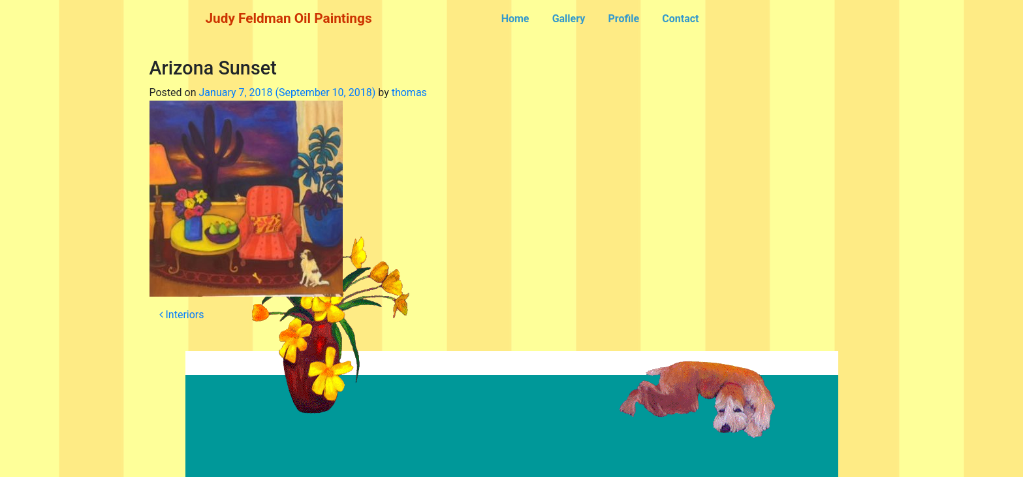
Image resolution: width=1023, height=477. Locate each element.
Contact (680, 18)
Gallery (569, 18)
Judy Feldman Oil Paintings (289, 18)
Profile (623, 18)
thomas (409, 92)
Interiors (181, 314)
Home (515, 18)
